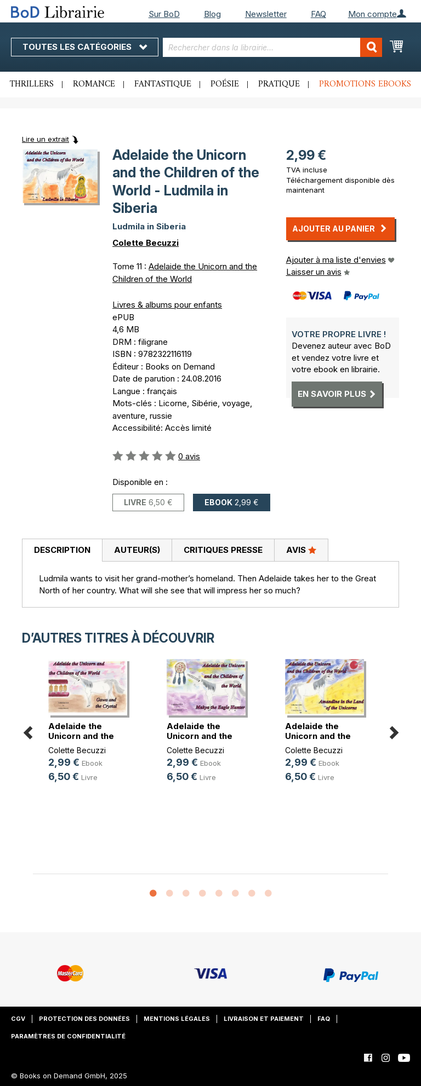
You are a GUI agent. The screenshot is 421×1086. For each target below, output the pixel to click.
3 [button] (185, 893)
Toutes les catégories (84, 47)
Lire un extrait (45, 139)
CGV (18, 1019)
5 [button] (218, 893)
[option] (92, 729)
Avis (301, 550)
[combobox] (272, 47)
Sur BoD (164, 14)
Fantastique (162, 84)
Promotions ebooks (365, 84)
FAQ (318, 14)
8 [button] (268, 893)
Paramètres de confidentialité (68, 1036)
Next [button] (393, 731)
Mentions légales (177, 1019)
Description (62, 550)
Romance (94, 84)
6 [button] (235, 893)
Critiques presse (223, 550)
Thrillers (32, 84)
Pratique (279, 84)
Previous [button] (27, 731)
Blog (212, 14)
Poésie (224, 84)
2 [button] (169, 893)
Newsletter (266, 14)
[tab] (62, 551)
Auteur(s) (137, 550)
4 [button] (202, 893)
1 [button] (152, 893)
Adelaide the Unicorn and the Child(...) (81, 736)
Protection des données (84, 1019)
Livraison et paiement (264, 1019)
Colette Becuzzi (145, 243)
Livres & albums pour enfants (167, 304)
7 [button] (251, 893)
